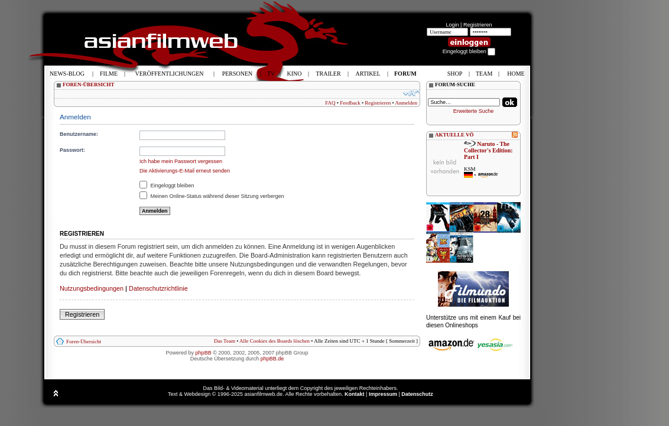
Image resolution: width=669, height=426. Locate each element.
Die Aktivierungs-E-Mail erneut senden (184, 171)
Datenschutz (417, 394)
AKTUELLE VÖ (454, 135)
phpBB (204, 353)
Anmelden (406, 103)
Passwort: (72, 150)
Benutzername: (79, 134)
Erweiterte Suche (473, 111)
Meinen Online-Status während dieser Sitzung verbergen (211, 196)
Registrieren (477, 25)
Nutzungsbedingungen (92, 288)
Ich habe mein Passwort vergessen (180, 161)
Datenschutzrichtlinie (158, 288)
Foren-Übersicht (83, 341)
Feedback (350, 103)
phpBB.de (272, 359)
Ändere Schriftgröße (411, 92)
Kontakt (355, 394)
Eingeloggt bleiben (166, 185)
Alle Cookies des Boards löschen (274, 341)
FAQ (330, 103)
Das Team (224, 341)
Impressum (383, 394)
